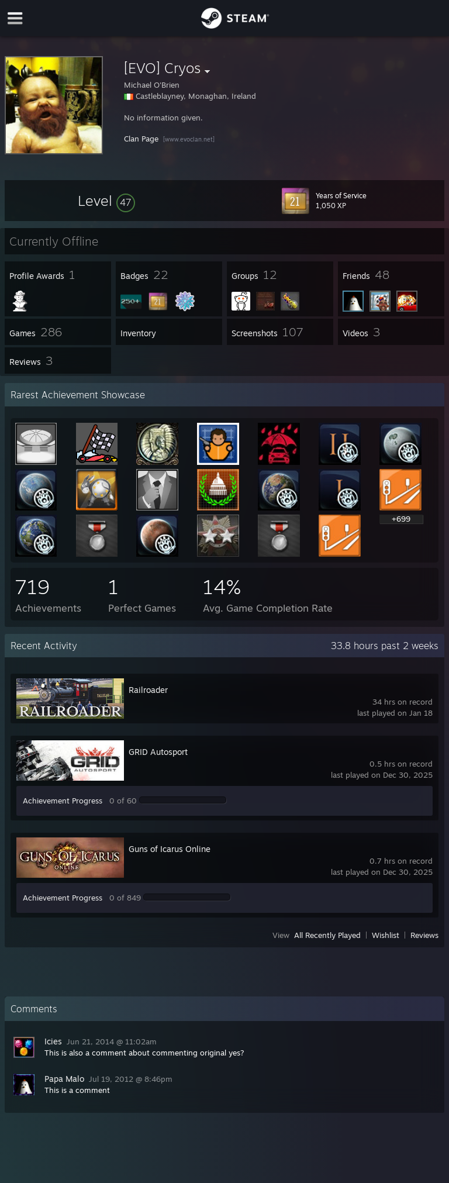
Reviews (424, 935)
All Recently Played (327, 935)
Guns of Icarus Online (169, 849)
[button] (106, 200)
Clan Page (141, 138)
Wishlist (385, 935)
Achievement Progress (62, 800)
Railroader (148, 690)
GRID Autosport (158, 752)
